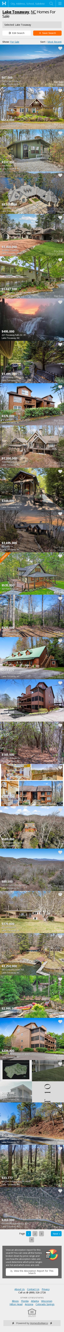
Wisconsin (46, 1301)
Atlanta (35, 1301)
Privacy (46, 1289)
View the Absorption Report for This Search (32, 1272)
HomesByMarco (39, 1323)
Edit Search (17, 33)
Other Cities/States (32, 1297)
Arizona (29, 1304)
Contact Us (33, 1289)
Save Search (47, 33)
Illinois (15, 1301)
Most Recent (54, 41)
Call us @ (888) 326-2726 (32, 1292)
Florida (25, 1301)
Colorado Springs (45, 1304)
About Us (19, 1289)
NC (33, 12)
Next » (56, 1233)
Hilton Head (16, 1304)
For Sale (14, 41)
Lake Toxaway (15, 12)
